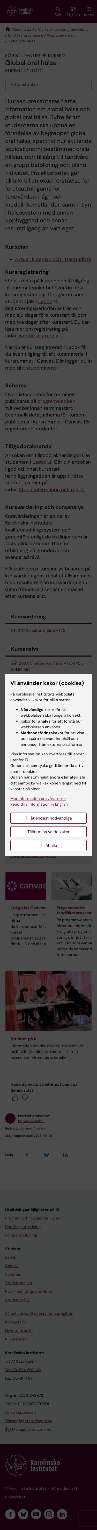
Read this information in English (39, 804)
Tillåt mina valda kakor (48, 831)
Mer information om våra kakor (38, 798)
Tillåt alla (48, 845)
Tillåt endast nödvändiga (48, 818)
